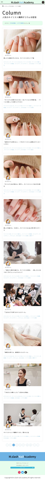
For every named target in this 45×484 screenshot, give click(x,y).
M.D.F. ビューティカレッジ (22, 463)
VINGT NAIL (22, 467)
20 (30, 445)
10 (27, 445)
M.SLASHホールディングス (22, 465)
